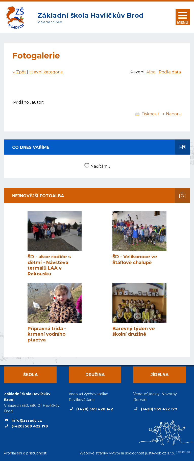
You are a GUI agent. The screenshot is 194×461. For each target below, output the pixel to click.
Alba (150, 72)
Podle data (170, 72)
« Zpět (19, 72)
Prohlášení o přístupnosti (25, 453)
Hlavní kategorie (46, 72)
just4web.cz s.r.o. (160, 453)
